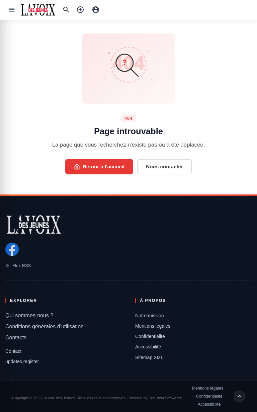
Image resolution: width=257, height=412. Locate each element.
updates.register (22, 361)
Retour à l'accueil (99, 167)
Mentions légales (152, 326)
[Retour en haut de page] (239, 396)
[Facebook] (12, 249)
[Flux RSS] (128, 265)
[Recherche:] (66, 9)
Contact (13, 351)
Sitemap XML (149, 357)
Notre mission (149, 315)
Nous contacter (164, 166)
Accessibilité (148, 346)
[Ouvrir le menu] (11, 9)
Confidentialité (150, 336)
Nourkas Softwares (166, 398)
